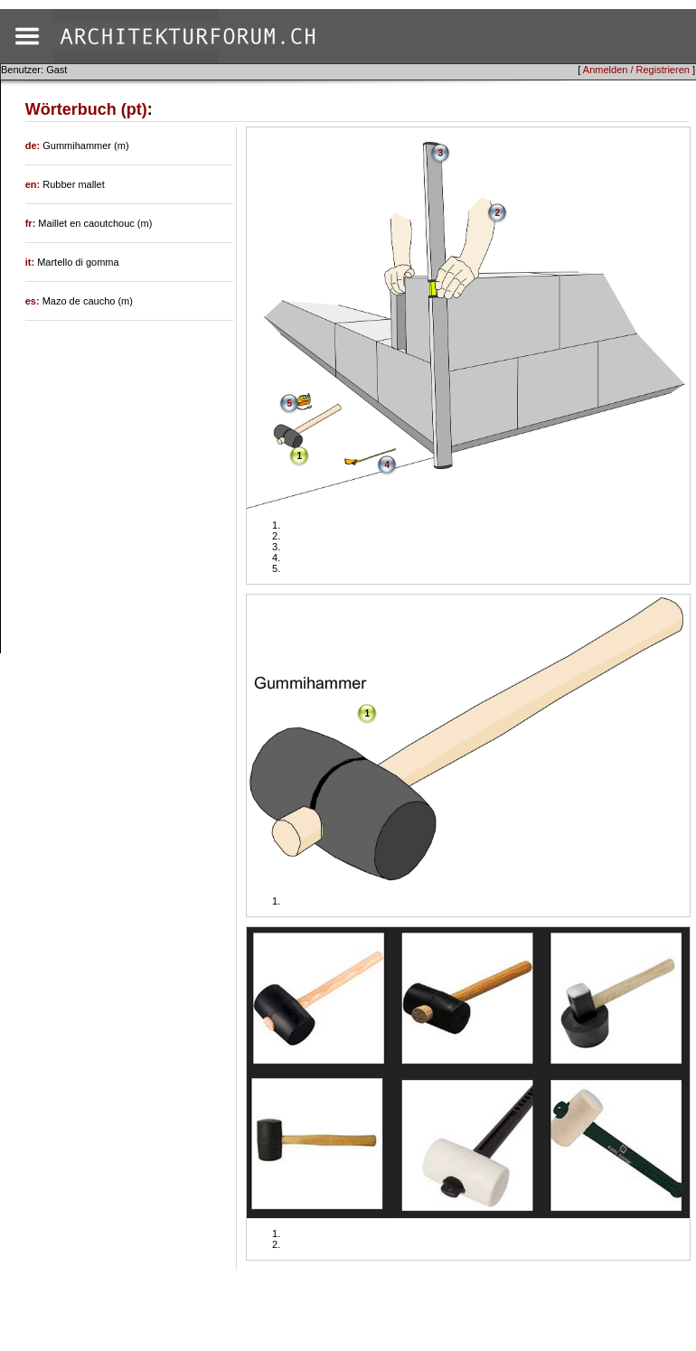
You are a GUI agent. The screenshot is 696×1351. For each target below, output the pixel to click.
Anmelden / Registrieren (636, 69)
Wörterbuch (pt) (86, 109)
